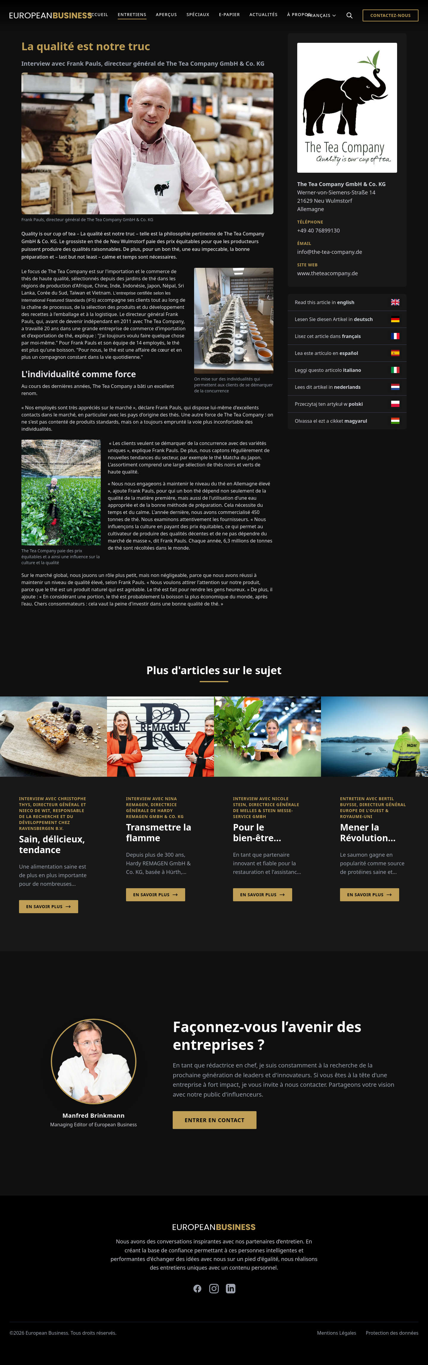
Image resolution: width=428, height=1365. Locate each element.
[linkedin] (230, 1288)
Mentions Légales (336, 1333)
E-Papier (229, 14)
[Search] (349, 15)
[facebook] (197, 1288)
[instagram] (214, 1288)
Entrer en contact (214, 1120)
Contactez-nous (390, 15)
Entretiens (132, 14)
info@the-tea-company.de (329, 251)
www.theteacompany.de (327, 273)
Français (321, 15)
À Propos (299, 14)
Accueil (98, 14)
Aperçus (166, 14)
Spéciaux (198, 14)
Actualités (263, 14)
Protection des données (392, 1333)
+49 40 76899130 (318, 230)
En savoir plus (48, 907)
